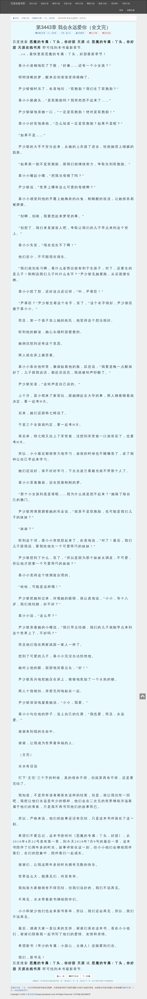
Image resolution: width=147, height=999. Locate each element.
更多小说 (102, 3)
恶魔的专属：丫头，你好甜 (43, 18)
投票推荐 (80, 33)
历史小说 (67, 3)
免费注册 (131, 10)
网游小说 (90, 3)
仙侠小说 (44, 3)
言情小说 (25, 18)
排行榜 (114, 3)
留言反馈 (106, 33)
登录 (121, 10)
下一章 (86, 976)
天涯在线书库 (18, 3)
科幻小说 (79, 3)
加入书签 (93, 33)
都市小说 (56, 3)
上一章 (61, 976)
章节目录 (74, 976)
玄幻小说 (33, 3)
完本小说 (126, 3)
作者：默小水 (66, 33)
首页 (16, 18)
